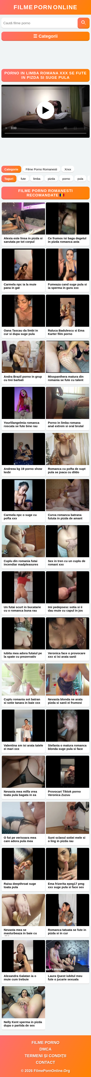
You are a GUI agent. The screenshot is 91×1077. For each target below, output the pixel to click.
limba (36, 178)
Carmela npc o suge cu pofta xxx (20, 516)
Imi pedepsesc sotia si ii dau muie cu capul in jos (65, 608)
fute (23, 178)
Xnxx (68, 169)
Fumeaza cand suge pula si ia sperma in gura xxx (67, 286)
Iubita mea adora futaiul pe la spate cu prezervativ (23, 654)
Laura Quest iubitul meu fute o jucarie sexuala (65, 977)
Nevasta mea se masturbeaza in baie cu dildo (20, 933)
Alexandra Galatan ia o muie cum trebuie (20, 977)
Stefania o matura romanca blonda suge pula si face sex (67, 749)
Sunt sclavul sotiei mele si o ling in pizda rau (66, 839)
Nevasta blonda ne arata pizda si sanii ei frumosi (65, 701)
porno (66, 178)
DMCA (45, 1049)
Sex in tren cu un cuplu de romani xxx (66, 562)
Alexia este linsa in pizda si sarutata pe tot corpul (23, 240)
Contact (45, 1062)
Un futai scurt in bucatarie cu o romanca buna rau (22, 608)
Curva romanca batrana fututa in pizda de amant (65, 516)
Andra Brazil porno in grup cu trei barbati (23, 378)
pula (80, 178)
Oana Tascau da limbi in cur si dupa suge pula (21, 332)
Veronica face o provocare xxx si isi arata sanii (66, 654)
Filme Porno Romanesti (41, 169)
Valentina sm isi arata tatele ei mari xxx (23, 747)
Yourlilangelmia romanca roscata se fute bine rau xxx (21, 426)
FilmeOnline (45, 7)
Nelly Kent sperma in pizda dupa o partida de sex (23, 1023)
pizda (51, 178)
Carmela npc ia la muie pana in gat (20, 286)
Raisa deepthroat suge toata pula (20, 885)
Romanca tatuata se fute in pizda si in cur (67, 931)
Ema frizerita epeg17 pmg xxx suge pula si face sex (66, 885)
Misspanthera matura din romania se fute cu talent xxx (66, 380)
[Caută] (84, 23)
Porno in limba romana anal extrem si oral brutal (66, 424)
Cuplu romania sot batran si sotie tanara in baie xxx (22, 701)
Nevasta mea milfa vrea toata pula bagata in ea (20, 793)
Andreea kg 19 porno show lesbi (23, 470)
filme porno (46, 1042)
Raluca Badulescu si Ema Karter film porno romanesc (66, 334)
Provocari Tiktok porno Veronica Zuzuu (64, 793)
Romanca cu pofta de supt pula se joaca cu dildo (67, 470)
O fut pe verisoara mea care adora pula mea (20, 839)
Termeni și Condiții (45, 1056)
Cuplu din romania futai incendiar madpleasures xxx (21, 564)
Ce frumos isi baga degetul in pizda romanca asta (67, 240)
